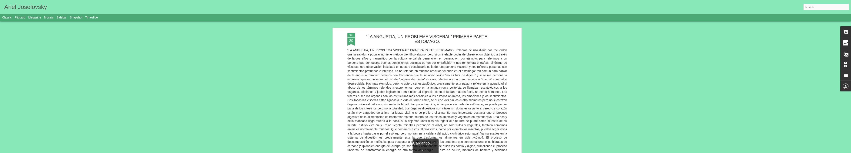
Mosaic (48, 17)
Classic (7, 17)
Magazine (34, 17)
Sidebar (62, 17)
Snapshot (76, 17)
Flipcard (20, 17)
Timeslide (91, 17)
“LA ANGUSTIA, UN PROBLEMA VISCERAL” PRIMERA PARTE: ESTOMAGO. (427, 39)
